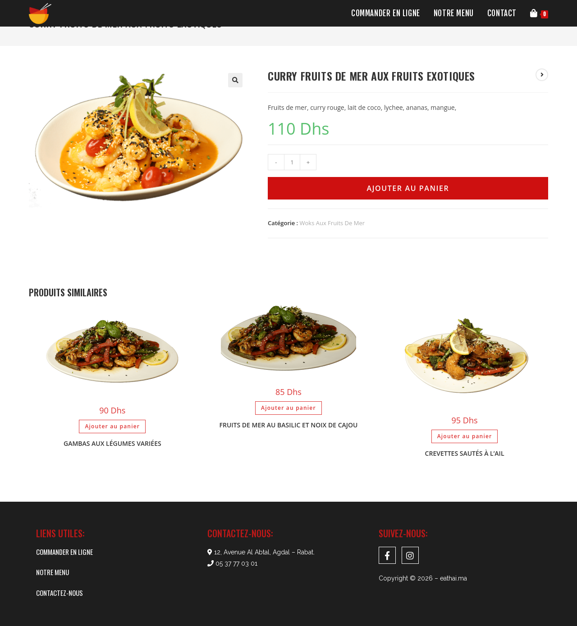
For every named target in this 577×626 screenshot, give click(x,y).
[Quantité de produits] (292, 162)
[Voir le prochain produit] (542, 74)
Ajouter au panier (407, 188)
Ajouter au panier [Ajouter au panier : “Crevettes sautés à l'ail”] (464, 436)
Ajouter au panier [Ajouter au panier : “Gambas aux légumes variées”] (112, 426)
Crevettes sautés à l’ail (464, 453)
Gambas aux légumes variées (112, 443)
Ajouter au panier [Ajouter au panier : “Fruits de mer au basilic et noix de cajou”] (288, 408)
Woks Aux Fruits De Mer (332, 223)
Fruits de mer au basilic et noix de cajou (289, 425)
